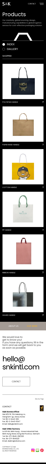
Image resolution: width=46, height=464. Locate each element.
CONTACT (32, 4)
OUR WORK (32, 326)
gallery (12, 49)
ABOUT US (13, 326)
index (11, 44)
